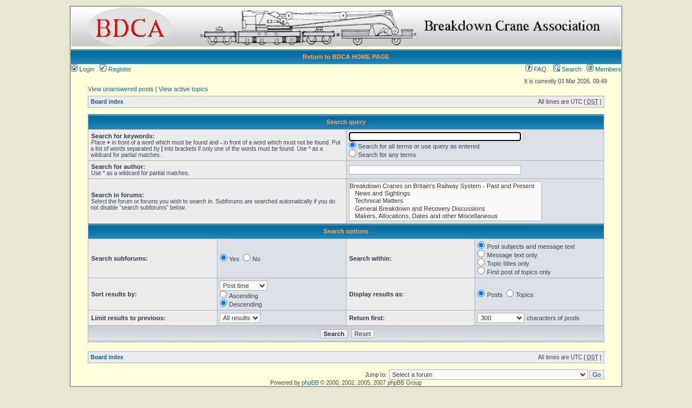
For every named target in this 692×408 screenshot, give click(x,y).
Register (115, 69)
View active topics (183, 89)
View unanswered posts (120, 89)
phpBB (310, 383)
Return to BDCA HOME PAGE (346, 56)
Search (567, 69)
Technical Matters (445, 201)
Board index (107, 102)
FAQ (536, 69)
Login (83, 69)
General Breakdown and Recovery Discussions (445, 208)
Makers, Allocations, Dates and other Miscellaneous (445, 216)
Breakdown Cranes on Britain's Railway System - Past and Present (445, 186)
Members (604, 69)
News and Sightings (445, 193)
